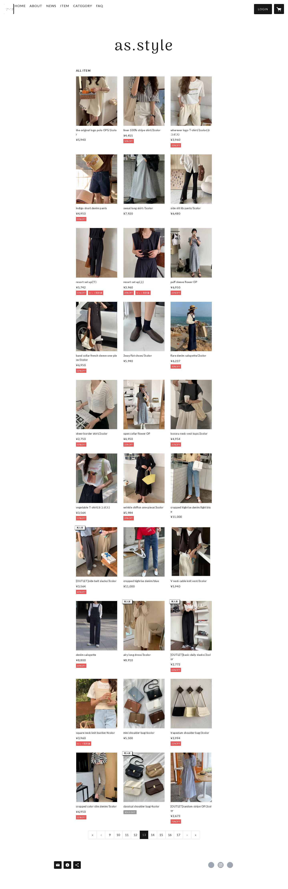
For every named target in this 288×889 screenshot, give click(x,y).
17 (178, 835)
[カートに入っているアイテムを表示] (279, 9)
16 (170, 835)
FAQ (110, 9)
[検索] (9, 9)
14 (152, 835)
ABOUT (47, 9)
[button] (263, 9)
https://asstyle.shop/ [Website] (230, 865)
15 (161, 835)
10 (118, 835)
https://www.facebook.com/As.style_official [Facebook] (211, 865)
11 (127, 835)
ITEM (76, 9)
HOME (31, 9)
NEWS (63, 9)
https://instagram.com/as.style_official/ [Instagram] (221, 865)
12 (135, 835)
